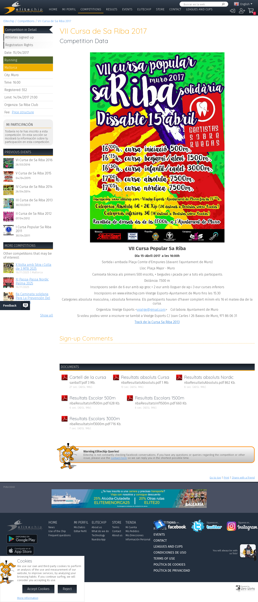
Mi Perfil (69, 9)
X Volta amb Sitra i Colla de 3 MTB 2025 (33, 267)
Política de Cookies (169, 564)
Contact (175, 9)
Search (222, 4)
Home (53, 9)
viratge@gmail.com (151, 310)
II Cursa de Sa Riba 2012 (34, 214)
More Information (27, 598)
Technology (98, 535)
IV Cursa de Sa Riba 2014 (34, 187)
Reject (67, 589)
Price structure (23, 112)
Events (127, 9)
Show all (46, 315)
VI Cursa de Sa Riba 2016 (34, 160)
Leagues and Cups (199, 9)
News (51, 527)
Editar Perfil (80, 531)
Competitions (90, 9)
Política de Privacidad (172, 570)
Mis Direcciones (134, 535)
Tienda (131, 522)
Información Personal (138, 539)
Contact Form (119, 457)
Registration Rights (19, 45)
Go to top (215, 477)
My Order (252, 12)
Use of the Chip (57, 531)
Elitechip (144, 9)
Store (160, 9)
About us (97, 527)
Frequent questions (59, 535)
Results (111, 9)
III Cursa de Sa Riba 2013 (34, 200)
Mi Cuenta (131, 527)
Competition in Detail (21, 30)
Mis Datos (79, 527)
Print (226, 477)
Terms (115, 527)
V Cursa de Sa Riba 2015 (33, 173)
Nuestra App (99, 539)
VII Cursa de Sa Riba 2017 (54, 21)
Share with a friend (243, 477)
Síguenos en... (174, 523)
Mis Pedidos (132, 531)
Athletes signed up (19, 37)
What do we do (100, 531)
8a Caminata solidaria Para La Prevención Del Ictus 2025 (33, 298)
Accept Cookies (38, 589)
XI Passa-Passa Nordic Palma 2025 (32, 281)
